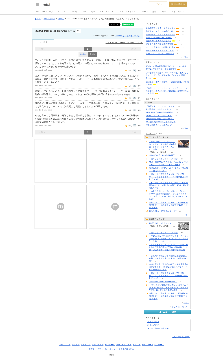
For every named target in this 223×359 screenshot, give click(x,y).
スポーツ (144, 12)
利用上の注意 (153, 325)
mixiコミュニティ (123, 345)
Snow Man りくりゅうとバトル (160, 50)
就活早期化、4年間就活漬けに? (159, 109)
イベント (136, 345)
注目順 (92, 54)
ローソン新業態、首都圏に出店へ (160, 47)
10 (183, 28)
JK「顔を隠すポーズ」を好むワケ (161, 122)
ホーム (38, 19)
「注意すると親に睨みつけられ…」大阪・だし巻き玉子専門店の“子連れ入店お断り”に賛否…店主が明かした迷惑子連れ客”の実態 (168, 247)
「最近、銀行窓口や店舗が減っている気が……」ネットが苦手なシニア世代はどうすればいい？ (168, 177)
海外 (154, 12)
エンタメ (61, 12)
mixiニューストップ (44, 12)
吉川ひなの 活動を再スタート (159, 38)
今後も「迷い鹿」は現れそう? (159, 116)
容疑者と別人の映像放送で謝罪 (159, 44)
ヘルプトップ (153, 322)
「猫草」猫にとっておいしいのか (160, 106)
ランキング (150, 133)
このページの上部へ (181, 337)
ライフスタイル (178, 12)
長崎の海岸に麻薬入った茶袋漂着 (160, 34)
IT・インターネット (126, 12)
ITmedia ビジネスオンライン (127, 36)
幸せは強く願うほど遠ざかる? (159, 125)
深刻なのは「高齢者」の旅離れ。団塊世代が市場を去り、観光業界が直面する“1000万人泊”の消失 (168, 205)
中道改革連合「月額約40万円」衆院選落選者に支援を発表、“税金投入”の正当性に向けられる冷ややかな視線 (168, 267)
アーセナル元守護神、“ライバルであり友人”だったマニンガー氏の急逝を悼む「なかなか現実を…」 (167, 75)
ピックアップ (151, 24)
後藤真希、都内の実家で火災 (158, 41)
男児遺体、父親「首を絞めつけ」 (160, 31)
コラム (164, 12)
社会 (84, 12)
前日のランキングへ (180, 307)
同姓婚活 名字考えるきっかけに (160, 119)
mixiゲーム (110, 345)
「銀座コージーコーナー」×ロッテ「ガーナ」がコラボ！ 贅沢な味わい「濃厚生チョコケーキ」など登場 (167, 91)
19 (175, 38)
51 (177, 119)
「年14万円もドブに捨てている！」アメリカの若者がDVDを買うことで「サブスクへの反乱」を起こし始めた (163, 145)
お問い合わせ (98, 345)
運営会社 (92, 349)
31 (178, 54)
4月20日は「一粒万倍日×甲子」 (160, 112)
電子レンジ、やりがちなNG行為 (160, 54)
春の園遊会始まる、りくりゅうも (160, 28)
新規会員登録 (178, 4)
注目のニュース (152, 99)
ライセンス (86, 345)
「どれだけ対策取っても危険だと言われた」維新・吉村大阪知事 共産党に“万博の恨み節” (168, 258)
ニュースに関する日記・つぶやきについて (124, 43)
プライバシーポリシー (107, 349)
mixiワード (159, 345)
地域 (93, 12)
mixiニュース (49, 19)
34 (177, 109)
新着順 (83, 54)
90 (176, 125)
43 (183, 31)
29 (176, 116)
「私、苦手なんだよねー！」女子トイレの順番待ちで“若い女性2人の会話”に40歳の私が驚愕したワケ (169, 185)
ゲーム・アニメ (106, 12)
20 (178, 106)
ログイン (157, 4)
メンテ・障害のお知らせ (158, 328)
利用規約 (75, 345)
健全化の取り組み (126, 349)
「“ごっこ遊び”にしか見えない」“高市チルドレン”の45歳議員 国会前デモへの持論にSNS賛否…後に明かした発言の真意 (168, 287)
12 (183, 34)
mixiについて (64, 345)
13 (152, 252)
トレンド (74, 12)
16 (172, 152)
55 (179, 122)
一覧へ (185, 57)
